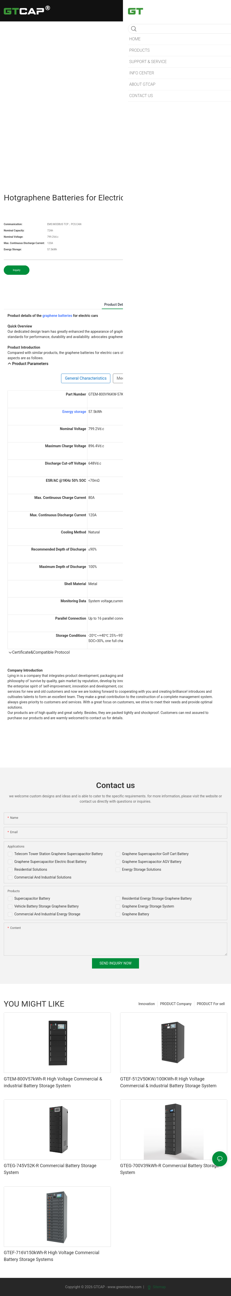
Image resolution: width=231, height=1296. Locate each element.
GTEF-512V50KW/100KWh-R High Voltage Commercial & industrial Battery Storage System (168, 1082)
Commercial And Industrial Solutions (42, 877)
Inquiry (16, 270)
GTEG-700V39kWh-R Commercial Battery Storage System (169, 1169)
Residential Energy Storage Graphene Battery (157, 898)
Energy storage (74, 412)
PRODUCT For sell (211, 1004)
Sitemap (157, 1287)
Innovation (146, 1004)
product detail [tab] (115, 305)
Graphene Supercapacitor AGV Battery (151, 862)
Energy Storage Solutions (141, 869)
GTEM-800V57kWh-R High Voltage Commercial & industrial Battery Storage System (53, 1082)
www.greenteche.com (125, 1287)
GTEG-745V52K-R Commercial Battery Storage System (50, 1169)
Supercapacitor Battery (32, 898)
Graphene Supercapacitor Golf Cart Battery (155, 854)
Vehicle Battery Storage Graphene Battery (46, 906)
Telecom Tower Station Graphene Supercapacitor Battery (58, 854)
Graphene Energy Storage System (148, 906)
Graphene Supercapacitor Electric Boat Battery (50, 862)
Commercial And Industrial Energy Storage (47, 914)
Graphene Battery (135, 914)
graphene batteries (57, 316)
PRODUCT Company (176, 1004)
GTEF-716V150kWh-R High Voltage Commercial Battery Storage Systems (51, 1256)
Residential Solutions (30, 869)
